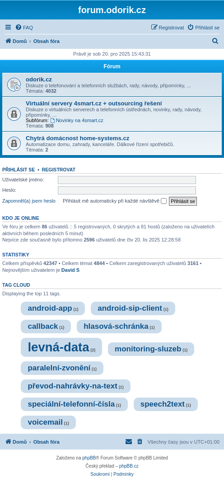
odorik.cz (39, 79)
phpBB (89, 457)
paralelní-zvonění (59, 368)
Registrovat (58, 169)
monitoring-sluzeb (148, 349)
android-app (50, 308)
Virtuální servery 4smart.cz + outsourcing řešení (94, 103)
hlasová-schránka (116, 326)
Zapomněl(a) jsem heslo (29, 201)
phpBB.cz (129, 466)
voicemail (45, 422)
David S (70, 270)
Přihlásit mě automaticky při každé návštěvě (115, 201)
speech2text (162, 404)
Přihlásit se (18, 169)
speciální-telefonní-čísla (71, 404)
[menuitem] (24, 27)
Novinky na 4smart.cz (76, 120)
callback (43, 326)
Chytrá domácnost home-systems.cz (77, 138)
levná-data (58, 347)
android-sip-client (130, 308)
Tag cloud (16, 285)
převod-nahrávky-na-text (72, 386)
